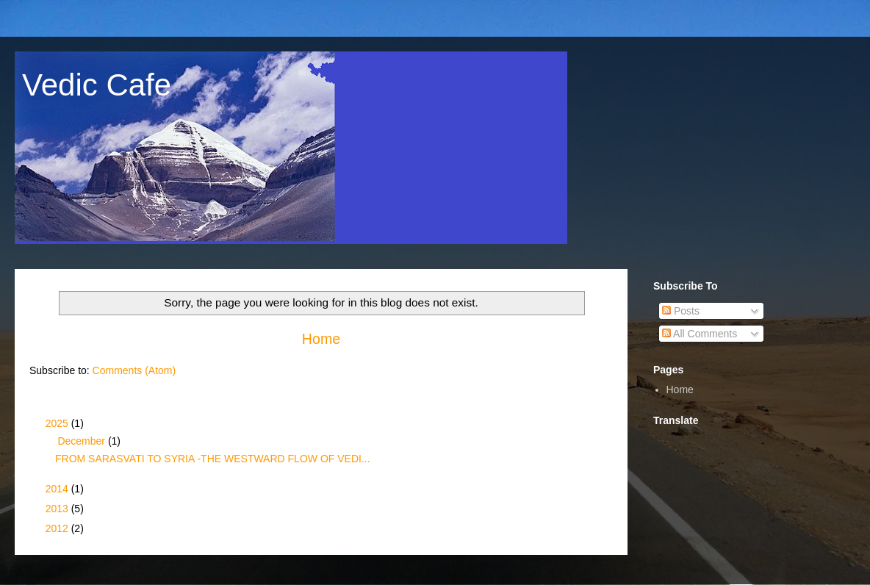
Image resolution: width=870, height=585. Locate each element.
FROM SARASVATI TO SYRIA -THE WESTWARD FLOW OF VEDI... (212, 458)
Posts (681, 311)
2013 (58, 508)
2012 (58, 528)
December (82, 441)
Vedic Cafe (96, 85)
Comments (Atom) (134, 370)
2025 (58, 423)
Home (321, 339)
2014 (58, 489)
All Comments (699, 334)
